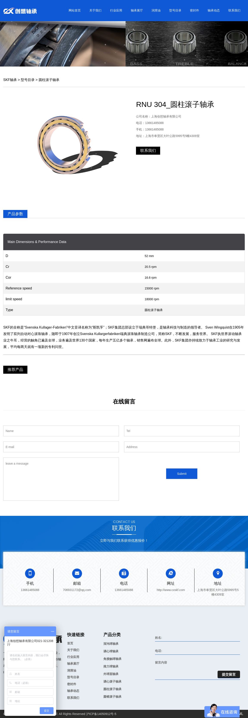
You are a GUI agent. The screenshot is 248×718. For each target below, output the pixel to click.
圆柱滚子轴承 (49, 80)
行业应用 (116, 10)
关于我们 (95, 10)
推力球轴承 (110, 666)
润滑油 (156, 10)
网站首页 (75, 10)
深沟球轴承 (110, 643)
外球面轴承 (110, 674)
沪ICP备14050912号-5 (101, 714)
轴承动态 (214, 10)
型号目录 (175, 10)
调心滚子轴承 (112, 681)
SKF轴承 (10, 80)
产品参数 (15, 214)
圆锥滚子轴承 (112, 696)
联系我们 (234, 10)
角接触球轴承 (112, 659)
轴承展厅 (137, 10)
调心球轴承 (110, 651)
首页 (70, 643)
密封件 (194, 10)
